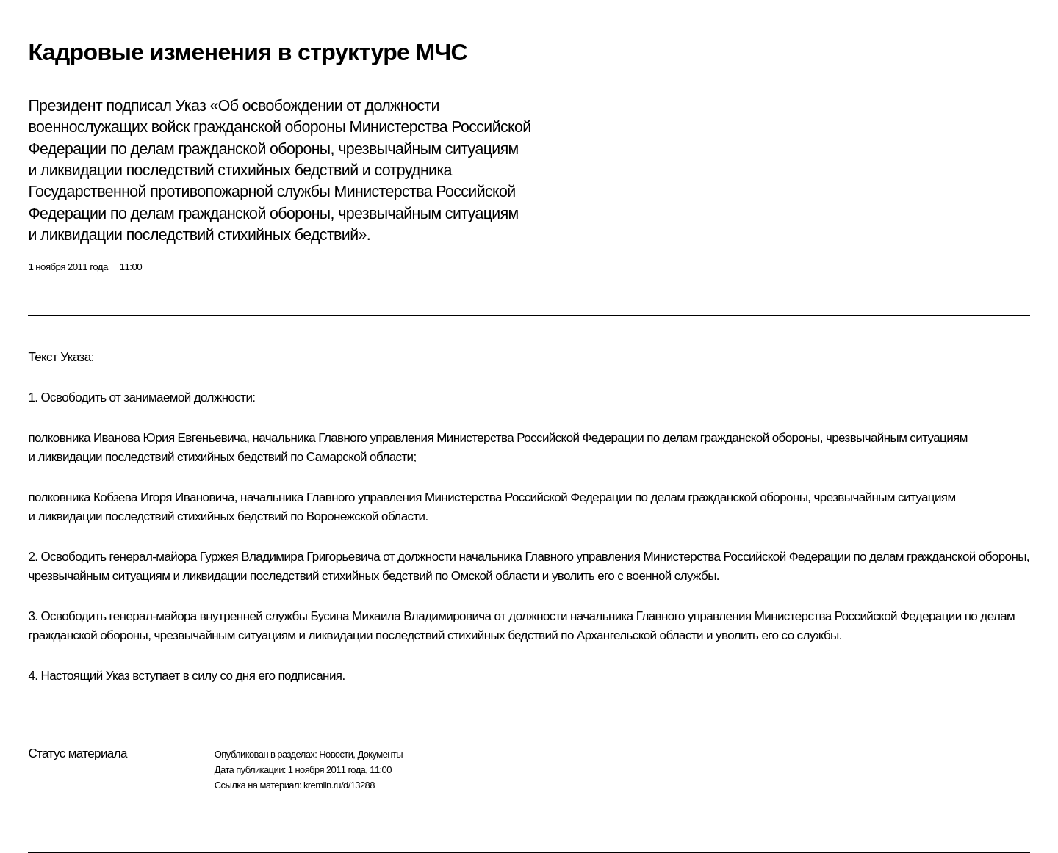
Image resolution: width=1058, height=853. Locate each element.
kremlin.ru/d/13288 (339, 785)
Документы (380, 754)
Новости (336, 754)
